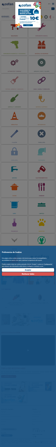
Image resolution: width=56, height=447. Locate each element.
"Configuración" (48, 264)
